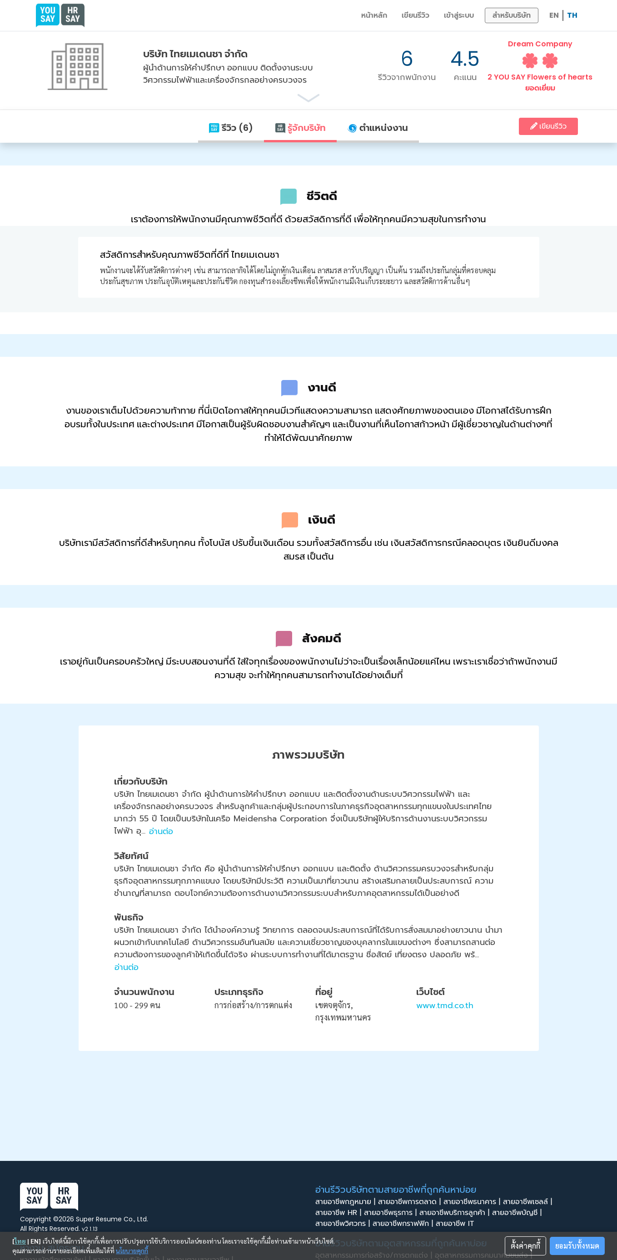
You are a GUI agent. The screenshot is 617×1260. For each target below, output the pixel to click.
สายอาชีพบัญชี (518, 1212)
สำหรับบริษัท (512, 15)
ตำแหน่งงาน (378, 127)
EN (554, 15)
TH (572, 15)
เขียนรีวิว (415, 15)
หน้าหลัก (374, 15)
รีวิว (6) (231, 127)
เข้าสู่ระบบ (459, 15)
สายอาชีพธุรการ (391, 1212)
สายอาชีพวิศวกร (344, 1223)
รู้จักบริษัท (300, 127)
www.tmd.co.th (444, 1005)
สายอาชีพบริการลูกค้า (455, 1212)
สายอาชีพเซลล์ (529, 1201)
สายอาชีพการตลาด (410, 1201)
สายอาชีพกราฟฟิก (404, 1223)
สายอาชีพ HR (339, 1212)
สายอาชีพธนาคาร (473, 1201)
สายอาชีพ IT (457, 1223)
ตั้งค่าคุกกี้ (525, 1245)
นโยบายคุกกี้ (132, 1250)
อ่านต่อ (161, 831)
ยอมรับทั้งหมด (577, 1245)
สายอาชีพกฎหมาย (346, 1201)
